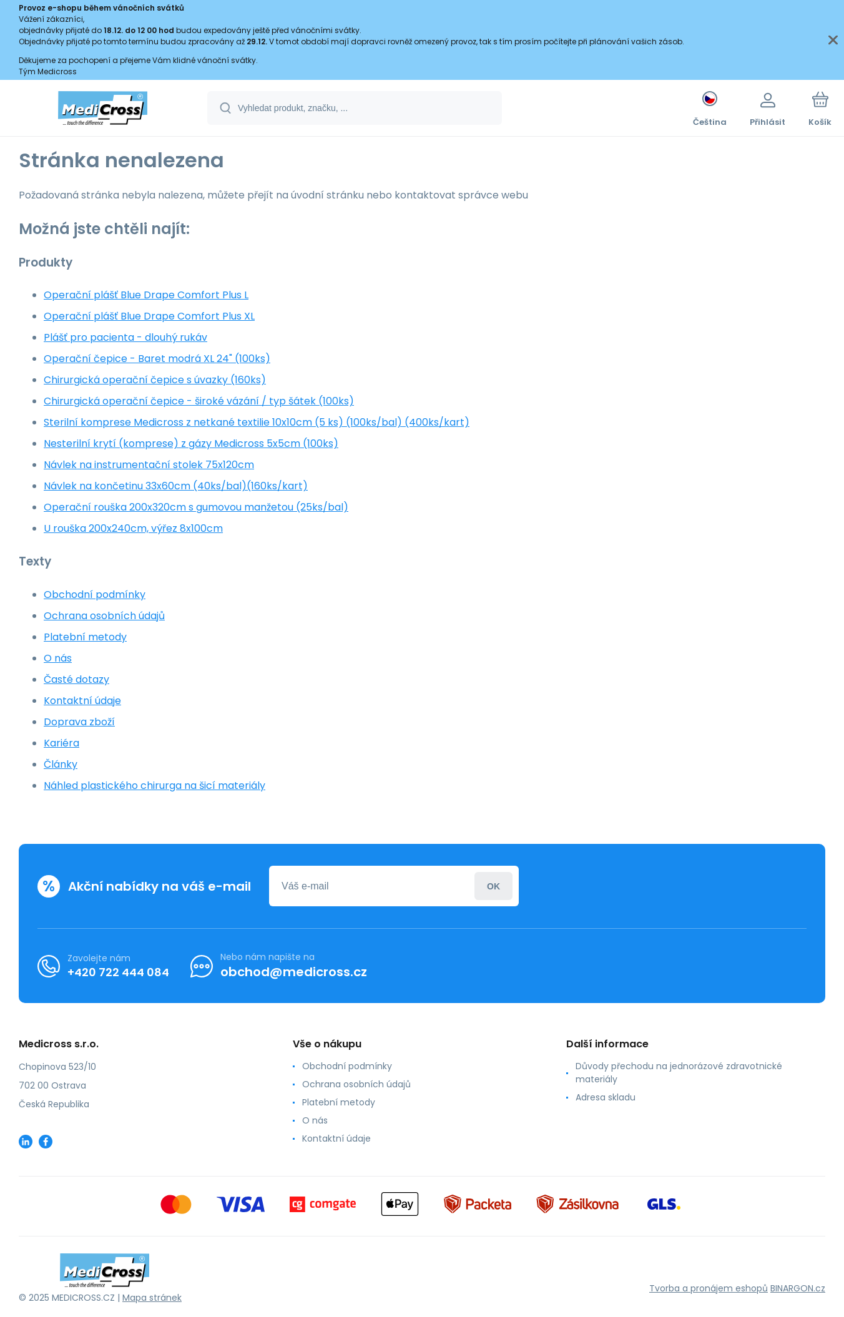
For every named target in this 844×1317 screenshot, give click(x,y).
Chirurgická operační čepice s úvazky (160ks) (155, 380)
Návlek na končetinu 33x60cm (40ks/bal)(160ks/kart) (176, 486)
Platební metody (85, 637)
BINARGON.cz (797, 1288)
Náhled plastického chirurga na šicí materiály (154, 785)
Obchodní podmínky (94, 594)
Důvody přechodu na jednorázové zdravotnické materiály (679, 1072)
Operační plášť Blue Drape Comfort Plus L (146, 295)
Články (60, 764)
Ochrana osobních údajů (104, 616)
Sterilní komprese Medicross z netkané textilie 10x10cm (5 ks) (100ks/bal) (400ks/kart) (256, 422)
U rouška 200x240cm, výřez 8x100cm (133, 528)
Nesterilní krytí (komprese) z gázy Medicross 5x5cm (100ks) (191, 443)
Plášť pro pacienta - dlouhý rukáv (125, 337)
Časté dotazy (76, 679)
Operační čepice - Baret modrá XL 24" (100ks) (157, 358)
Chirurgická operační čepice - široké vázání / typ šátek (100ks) (199, 401)
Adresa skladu (605, 1097)
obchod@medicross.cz (293, 972)
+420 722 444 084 (118, 971)
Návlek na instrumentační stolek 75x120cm (149, 465)
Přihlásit (493, 886)
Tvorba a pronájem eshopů (708, 1288)
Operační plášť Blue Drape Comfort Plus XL (149, 316)
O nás (58, 658)
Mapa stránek (152, 1297)
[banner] (103, 110)
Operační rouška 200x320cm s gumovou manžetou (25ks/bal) (196, 507)
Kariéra (61, 743)
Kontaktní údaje (82, 700)
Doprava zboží (79, 722)
